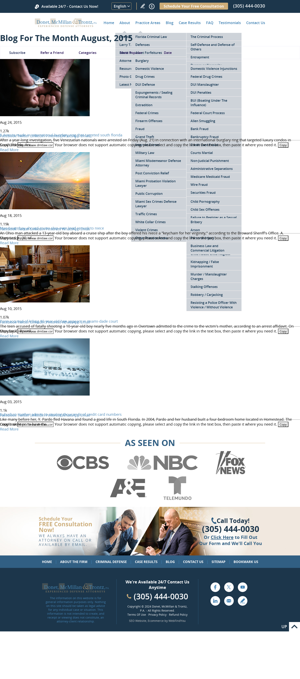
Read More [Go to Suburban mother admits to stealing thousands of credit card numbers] (9, 429)
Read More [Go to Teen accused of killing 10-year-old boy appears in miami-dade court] (9, 335)
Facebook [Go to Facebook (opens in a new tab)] (215, 587)
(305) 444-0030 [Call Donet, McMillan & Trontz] (249, 6)
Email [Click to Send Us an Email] (229, 601)
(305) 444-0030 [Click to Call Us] (230, 529)
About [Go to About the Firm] (124, 22)
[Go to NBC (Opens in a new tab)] (162, 473)
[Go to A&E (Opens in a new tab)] (128, 499)
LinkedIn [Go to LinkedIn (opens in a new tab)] (215, 601)
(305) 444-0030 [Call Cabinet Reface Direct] (161, 596)
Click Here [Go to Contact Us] (222, 537)
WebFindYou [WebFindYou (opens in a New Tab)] (177, 621)
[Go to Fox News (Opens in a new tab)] (230, 473)
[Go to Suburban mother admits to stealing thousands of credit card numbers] (45, 394)
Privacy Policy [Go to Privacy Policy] (157, 615)
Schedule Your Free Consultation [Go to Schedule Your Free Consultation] (194, 6)
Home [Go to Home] (109, 22)
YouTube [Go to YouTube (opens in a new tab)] (242, 587)
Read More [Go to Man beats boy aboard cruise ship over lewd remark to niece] (9, 242)
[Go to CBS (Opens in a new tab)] (82, 473)
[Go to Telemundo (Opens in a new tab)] (177, 499)
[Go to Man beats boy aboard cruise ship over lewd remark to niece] (45, 207)
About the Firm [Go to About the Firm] (73, 562)
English (120, 6)
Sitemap (218, 562)
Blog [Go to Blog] (170, 562)
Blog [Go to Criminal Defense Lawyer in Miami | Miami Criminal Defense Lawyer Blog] (169, 22)
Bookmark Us (246, 562)
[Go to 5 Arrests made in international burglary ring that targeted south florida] (45, 114)
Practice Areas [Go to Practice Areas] (147, 22)
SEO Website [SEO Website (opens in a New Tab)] (137, 621)
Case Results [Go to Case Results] (190, 22)
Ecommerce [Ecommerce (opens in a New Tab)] (156, 621)
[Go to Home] (66, 25)
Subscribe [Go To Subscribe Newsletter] (17, 52)
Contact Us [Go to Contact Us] (193, 562)
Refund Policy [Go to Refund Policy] (178, 615)
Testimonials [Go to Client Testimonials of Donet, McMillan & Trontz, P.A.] (230, 22)
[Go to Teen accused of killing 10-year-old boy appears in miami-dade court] (45, 301)
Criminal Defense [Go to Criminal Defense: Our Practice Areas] (111, 562)
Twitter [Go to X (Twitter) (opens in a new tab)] (229, 587)
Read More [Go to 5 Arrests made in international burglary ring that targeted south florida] (9, 149)
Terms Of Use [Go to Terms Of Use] (136, 615)
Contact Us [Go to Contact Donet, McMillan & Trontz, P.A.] (255, 22)
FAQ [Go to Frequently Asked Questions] (209, 22)
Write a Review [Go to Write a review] (142, 6)
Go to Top (294, 626)
